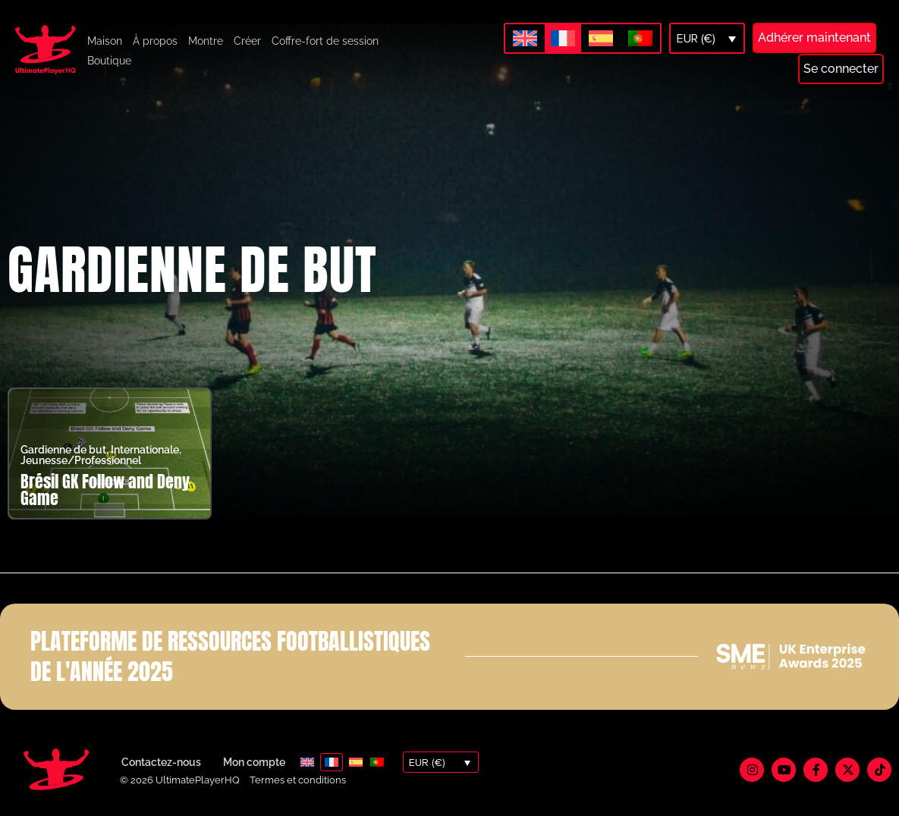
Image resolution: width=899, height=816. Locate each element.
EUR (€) (696, 38)
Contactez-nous (161, 762)
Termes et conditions (298, 780)
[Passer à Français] (563, 38)
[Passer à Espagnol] (601, 39)
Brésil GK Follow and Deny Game (105, 489)
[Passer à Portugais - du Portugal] (640, 39)
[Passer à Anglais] (525, 39)
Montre (205, 41)
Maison (104, 41)
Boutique (109, 61)
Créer (247, 41)
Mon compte (254, 762)
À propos (155, 41)
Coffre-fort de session (325, 41)
